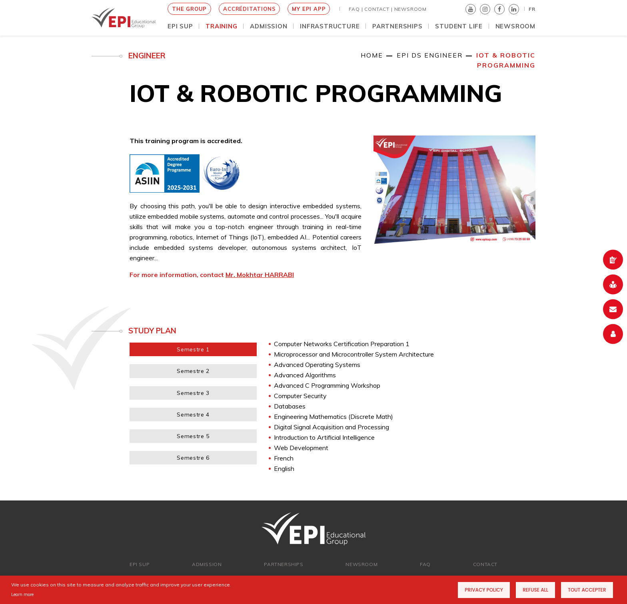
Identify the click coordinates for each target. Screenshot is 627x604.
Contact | (378, 9)
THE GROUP (189, 9)
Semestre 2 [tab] (193, 371)
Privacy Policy (484, 589)
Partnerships (283, 564)
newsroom (361, 564)
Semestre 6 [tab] (193, 457)
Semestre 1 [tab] (193, 349)
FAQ (425, 564)
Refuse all (535, 589)
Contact (485, 564)
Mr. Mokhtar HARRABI (260, 275)
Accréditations (249, 9)
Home (372, 55)
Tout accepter (587, 589)
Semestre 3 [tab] (193, 393)
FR (532, 9)
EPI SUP (140, 564)
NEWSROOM (410, 9)
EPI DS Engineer (430, 55)
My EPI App (308, 9)
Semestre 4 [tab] (193, 414)
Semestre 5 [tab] (193, 436)
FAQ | (356, 9)
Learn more (22, 594)
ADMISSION (207, 564)
